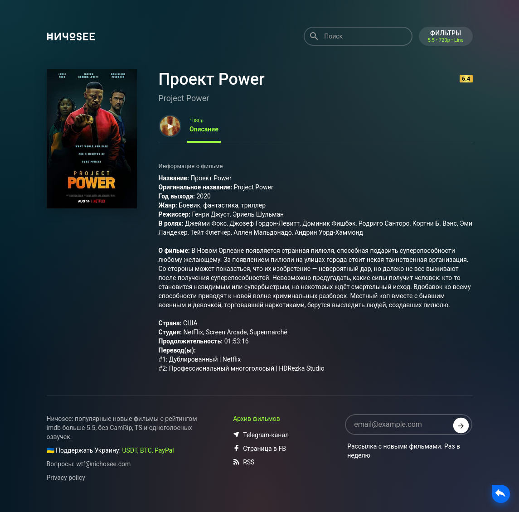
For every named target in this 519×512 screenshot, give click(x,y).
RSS (243, 462)
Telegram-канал (261, 435)
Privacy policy (66, 477)
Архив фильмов (256, 418)
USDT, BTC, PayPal (148, 450)
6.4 (466, 78)
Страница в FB (259, 448)
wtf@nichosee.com (103, 464)
